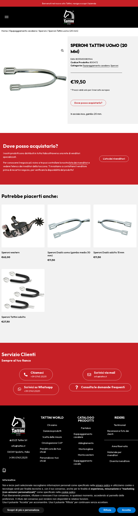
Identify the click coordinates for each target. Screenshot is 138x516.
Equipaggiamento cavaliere (23, 30)
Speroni (43, 30)
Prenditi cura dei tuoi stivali (50, 450)
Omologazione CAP (52, 442)
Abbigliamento (86, 443)
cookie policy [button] (68, 492)
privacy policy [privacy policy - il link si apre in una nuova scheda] (103, 485)
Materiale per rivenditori (114, 454)
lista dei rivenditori (78, 162)
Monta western (86, 454)
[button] (28, 17)
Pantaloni (86, 428)
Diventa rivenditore (120, 461)
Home (5, 30)
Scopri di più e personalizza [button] (23, 510)
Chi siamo (52, 425)
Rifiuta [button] (107, 510)
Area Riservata (120, 446)
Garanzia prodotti (52, 430)
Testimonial (120, 425)
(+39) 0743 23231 (18, 457)
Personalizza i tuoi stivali (49, 459)
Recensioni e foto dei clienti (118, 432)
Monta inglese (86, 448)
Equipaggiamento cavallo (83, 462)
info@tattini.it (18, 445)
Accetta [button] (126, 510)
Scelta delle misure (52, 436)
